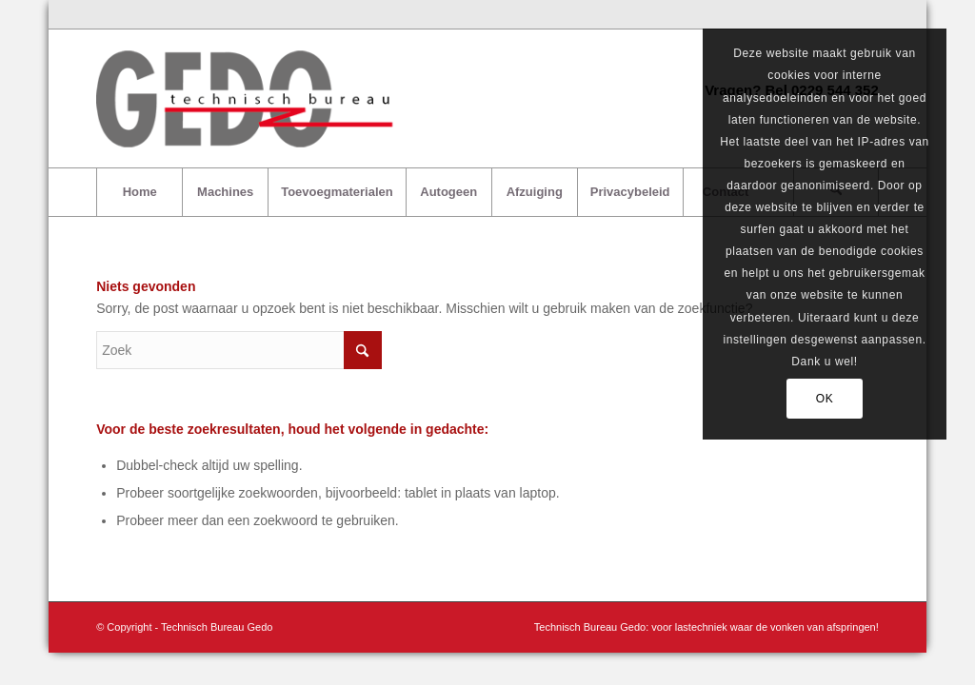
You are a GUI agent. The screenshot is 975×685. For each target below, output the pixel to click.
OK (825, 398)
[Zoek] (239, 350)
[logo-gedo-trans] (246, 98)
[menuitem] (139, 192)
